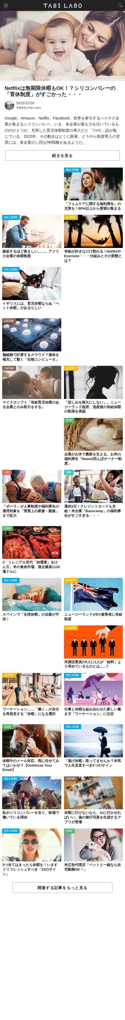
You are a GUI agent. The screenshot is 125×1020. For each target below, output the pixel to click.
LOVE (7, 472)
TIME (96, 130)
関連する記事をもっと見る (62, 888)
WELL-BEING (72, 170)
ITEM (68, 472)
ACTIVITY (71, 217)
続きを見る (62, 155)
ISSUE (69, 420)
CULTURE (9, 321)
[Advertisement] (62, 956)
